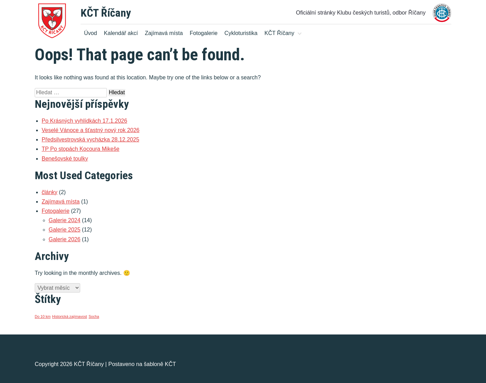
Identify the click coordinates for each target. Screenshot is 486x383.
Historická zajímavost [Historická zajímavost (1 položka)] (69, 316)
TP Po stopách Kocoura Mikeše (80, 149)
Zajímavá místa (164, 33)
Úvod (90, 33)
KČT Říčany (106, 12)
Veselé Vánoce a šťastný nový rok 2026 (91, 130)
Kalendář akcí (121, 33)
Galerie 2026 (65, 239)
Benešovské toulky (65, 159)
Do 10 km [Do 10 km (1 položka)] (43, 316)
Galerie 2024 (65, 220)
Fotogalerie (204, 33)
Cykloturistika (241, 33)
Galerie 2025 (65, 230)
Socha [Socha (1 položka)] (94, 316)
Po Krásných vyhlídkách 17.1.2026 (84, 121)
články (49, 192)
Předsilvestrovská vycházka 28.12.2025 (90, 139)
